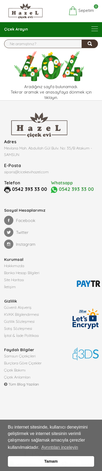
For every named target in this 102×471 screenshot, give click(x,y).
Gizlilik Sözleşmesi (19, 321)
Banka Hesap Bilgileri (21, 272)
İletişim (10, 286)
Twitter (16, 232)
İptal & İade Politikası (21, 335)
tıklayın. (51, 97)
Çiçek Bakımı (15, 370)
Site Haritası (14, 279)
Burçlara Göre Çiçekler (23, 363)
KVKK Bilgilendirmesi (21, 314)
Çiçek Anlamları (17, 377)
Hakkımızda (14, 265)
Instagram (19, 244)
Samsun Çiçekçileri (20, 356)
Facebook (19, 220)
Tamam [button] (51, 461)
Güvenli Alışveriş (18, 307)
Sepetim (81, 10)
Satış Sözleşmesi (18, 328)
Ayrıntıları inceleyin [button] (59, 447)
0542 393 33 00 (29, 189)
